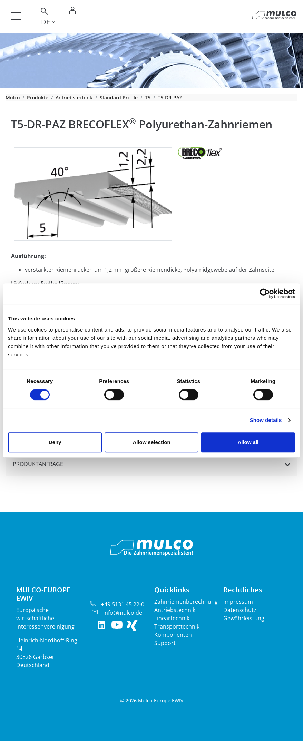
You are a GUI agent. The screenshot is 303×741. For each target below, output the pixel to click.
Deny (55, 442)
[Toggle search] (44, 12)
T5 (147, 97)
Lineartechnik (171, 618)
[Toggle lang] (48, 23)
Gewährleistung (243, 618)
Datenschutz (239, 610)
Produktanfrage (38, 464)
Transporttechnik (176, 626)
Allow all (247, 442)
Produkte (37, 97)
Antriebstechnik (74, 97)
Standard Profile (119, 97)
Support (165, 643)
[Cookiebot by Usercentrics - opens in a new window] (265, 293)
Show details (266, 420)
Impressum (238, 601)
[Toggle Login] (72, 12)
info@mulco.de (122, 612)
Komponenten (173, 635)
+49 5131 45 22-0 (122, 604)
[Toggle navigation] (16, 16)
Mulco (13, 97)
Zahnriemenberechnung (186, 601)
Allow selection (151, 442)
